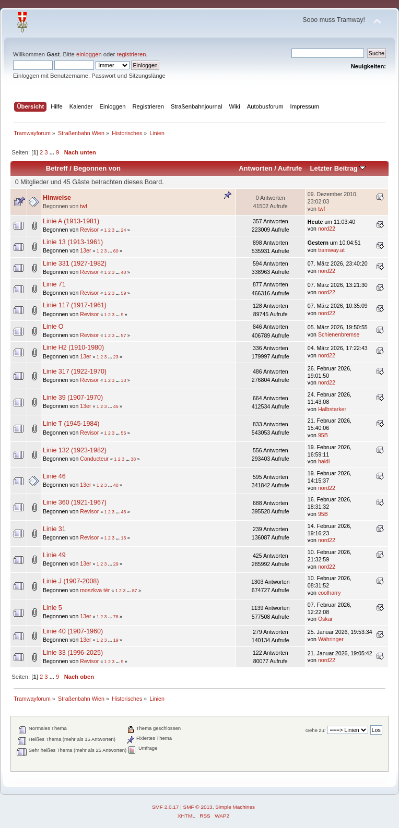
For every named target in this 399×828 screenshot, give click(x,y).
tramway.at (331, 250)
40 (123, 272)
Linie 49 (54, 555)
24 (123, 230)
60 (116, 251)
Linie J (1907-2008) (71, 581)
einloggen (89, 54)
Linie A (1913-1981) (71, 221)
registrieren (131, 54)
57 (123, 335)
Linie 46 (54, 476)
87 (134, 590)
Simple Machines (235, 807)
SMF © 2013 (198, 807)
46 (123, 511)
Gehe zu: (316, 730)
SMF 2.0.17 (165, 807)
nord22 (326, 228)
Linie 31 (54, 529)
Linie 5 (52, 607)
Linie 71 (54, 284)
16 (123, 538)
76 (116, 616)
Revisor (89, 229)
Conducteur (94, 458)
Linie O (53, 326)
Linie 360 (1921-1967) (75, 502)
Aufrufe (290, 168)
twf (83, 206)
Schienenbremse (339, 334)
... (53, 152)
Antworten (255, 168)
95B (323, 435)
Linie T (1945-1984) (71, 423)
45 (116, 406)
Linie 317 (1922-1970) (75, 371)
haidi (324, 461)
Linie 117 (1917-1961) (75, 305)
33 (123, 380)
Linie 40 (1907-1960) (73, 631)
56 (123, 433)
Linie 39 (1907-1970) (73, 397)
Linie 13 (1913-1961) (73, 242)
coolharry (329, 593)
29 (116, 564)
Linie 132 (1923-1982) (75, 450)
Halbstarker (332, 409)
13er (85, 250)
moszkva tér (95, 590)
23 (116, 356)
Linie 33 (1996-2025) (73, 652)
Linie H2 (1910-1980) (73, 347)
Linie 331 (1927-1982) (75, 263)
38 (133, 459)
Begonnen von (97, 168)
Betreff (57, 168)
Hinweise (57, 197)
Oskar (325, 619)
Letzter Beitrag (338, 168)
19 (116, 640)
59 (123, 293)
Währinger (331, 639)
